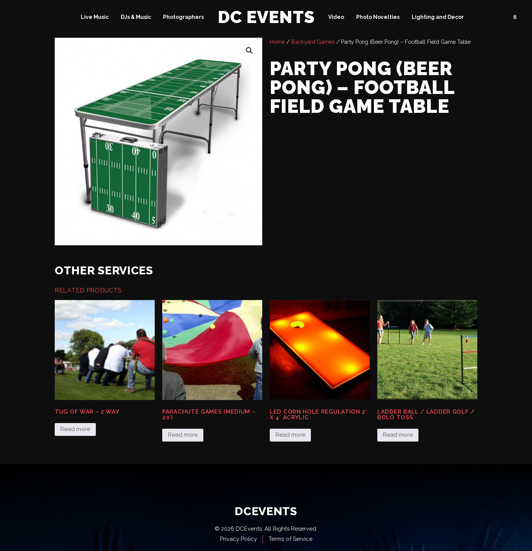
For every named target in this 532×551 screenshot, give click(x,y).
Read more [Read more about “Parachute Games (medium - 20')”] (183, 434)
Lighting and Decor (438, 17)
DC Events (266, 17)
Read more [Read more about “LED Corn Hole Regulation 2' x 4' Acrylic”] (290, 434)
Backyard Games (313, 41)
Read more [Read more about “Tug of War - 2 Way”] (75, 429)
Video (336, 17)
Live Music (95, 17)
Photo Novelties (378, 17)
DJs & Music (136, 17)
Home (277, 41)
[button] (515, 17)
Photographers (183, 17)
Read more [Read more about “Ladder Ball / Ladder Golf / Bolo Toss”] (398, 434)
